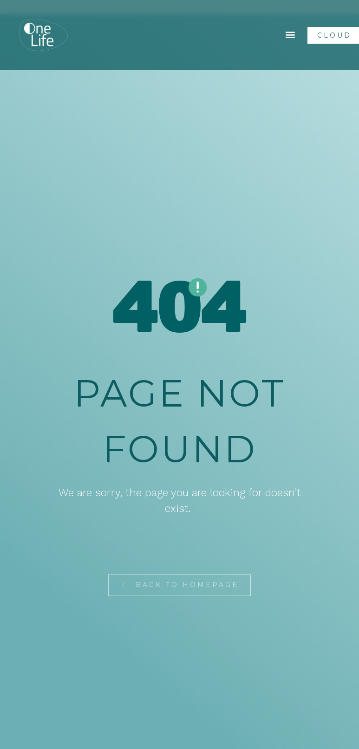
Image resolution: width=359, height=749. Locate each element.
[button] (290, 34)
